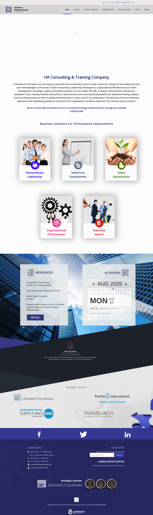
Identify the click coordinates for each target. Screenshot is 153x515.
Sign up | (128, 2)
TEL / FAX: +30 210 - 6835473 (112, 2)
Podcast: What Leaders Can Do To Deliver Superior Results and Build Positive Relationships (45, 307)
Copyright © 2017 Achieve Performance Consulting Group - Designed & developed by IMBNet (76, 505)
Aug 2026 (109, 284)
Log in (133, 2)
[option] (76, 351)
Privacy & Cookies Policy (39, 468)
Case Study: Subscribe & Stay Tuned (43, 290)
